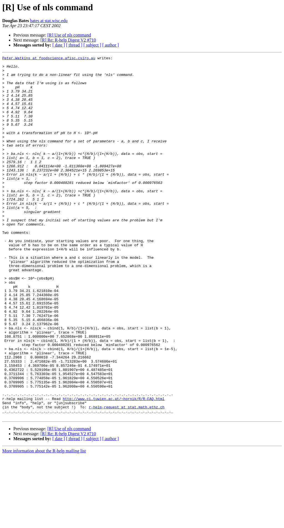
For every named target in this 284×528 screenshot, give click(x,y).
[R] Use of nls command (69, 35)
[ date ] (58, 45)
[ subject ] (92, 45)
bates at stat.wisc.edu (48, 20)
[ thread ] (74, 45)
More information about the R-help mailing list (44, 523)
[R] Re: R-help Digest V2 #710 (68, 40)
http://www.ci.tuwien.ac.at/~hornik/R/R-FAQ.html (113, 467)
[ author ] (110, 45)
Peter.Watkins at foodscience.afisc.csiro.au (48, 58)
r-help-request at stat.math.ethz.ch (126, 477)
